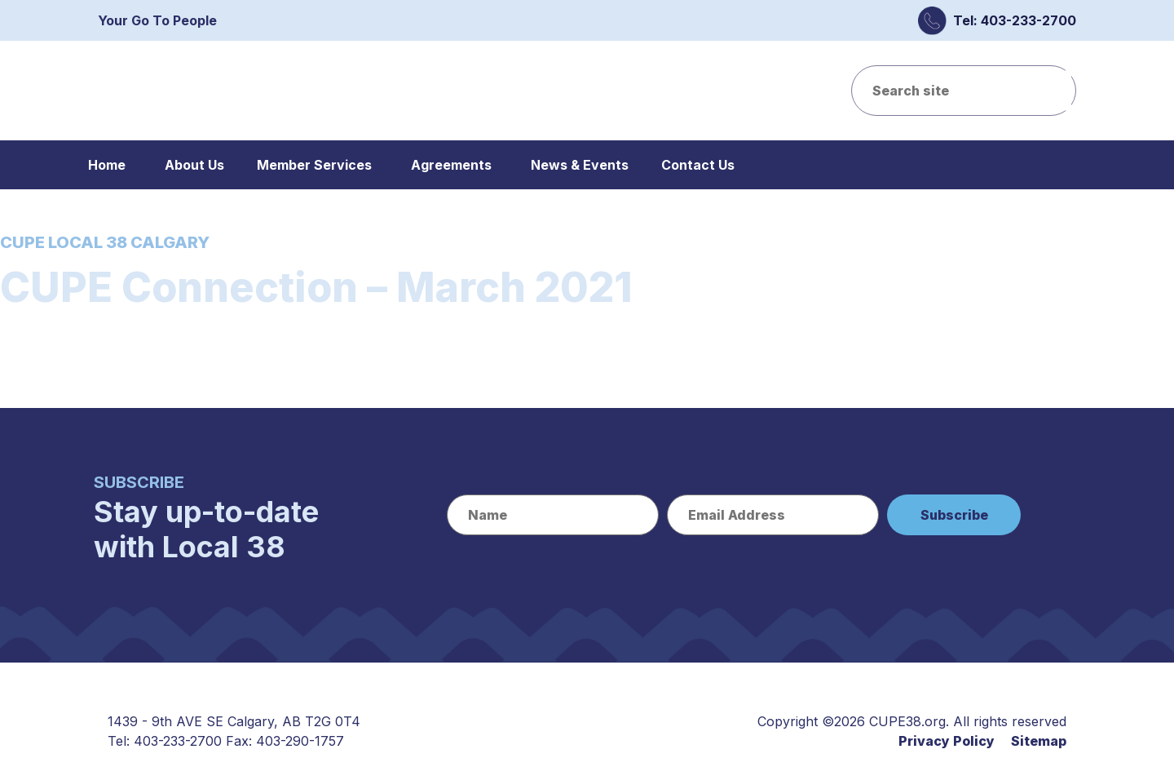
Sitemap (1038, 741)
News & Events (580, 165)
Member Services (314, 165)
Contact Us (698, 165)
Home (107, 165)
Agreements (451, 165)
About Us (194, 165)
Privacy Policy (946, 741)
